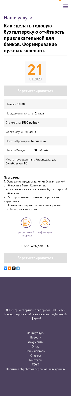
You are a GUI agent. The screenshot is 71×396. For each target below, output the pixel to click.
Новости (35, 337)
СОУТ (35, 364)
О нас (35, 346)
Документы (35, 342)
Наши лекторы (35, 351)
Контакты (35, 360)
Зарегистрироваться (35, 90)
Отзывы (35, 355)
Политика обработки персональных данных (35, 369)
